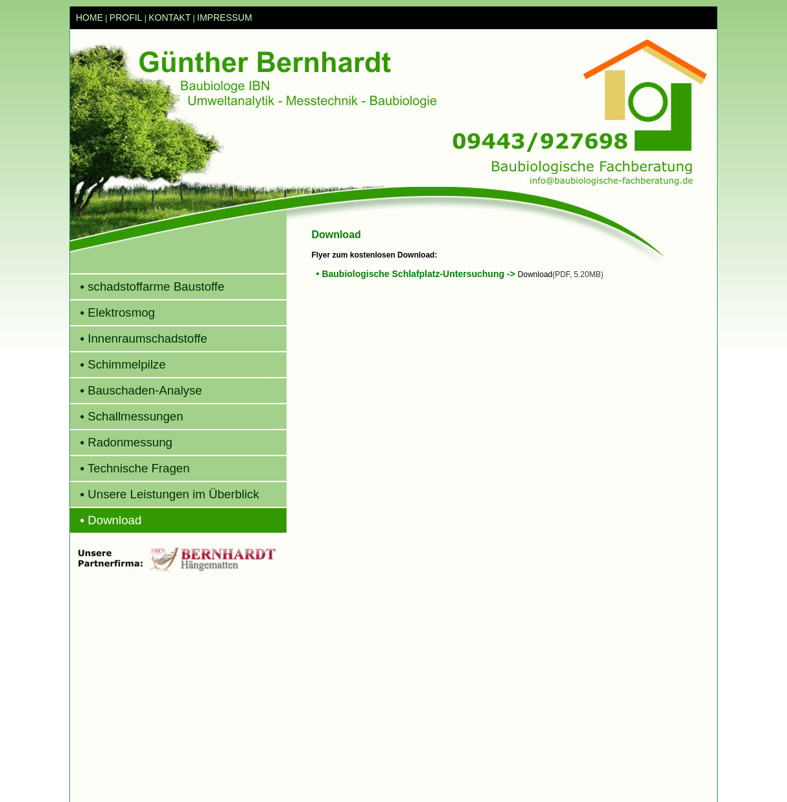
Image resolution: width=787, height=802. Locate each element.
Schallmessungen (126, 416)
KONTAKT (169, 17)
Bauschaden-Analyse (136, 390)
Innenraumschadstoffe (138, 338)
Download (105, 520)
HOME (89, 17)
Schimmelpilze (118, 364)
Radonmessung (121, 442)
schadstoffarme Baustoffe (147, 286)
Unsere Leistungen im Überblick (164, 494)
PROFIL (126, 17)
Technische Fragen (130, 468)
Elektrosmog (112, 312)
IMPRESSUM (224, 17)
